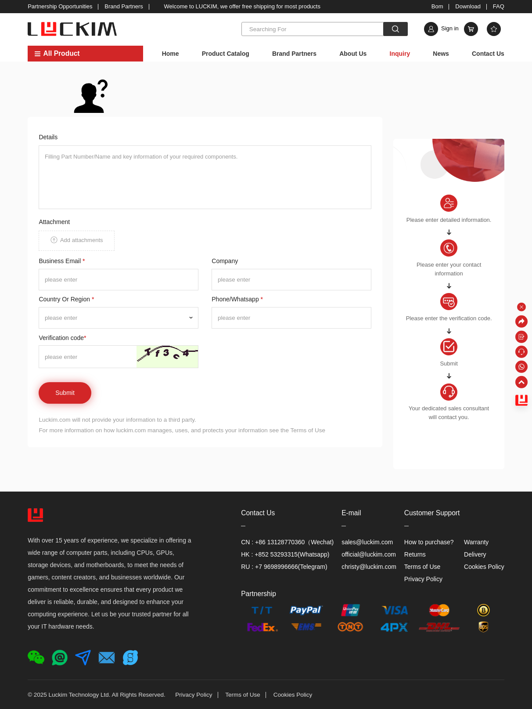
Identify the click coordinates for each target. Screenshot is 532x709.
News (441, 53)
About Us (353, 53)
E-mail (351, 513)
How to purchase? (429, 542)
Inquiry (400, 53)
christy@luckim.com (368, 566)
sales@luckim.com (367, 542)
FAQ (498, 6)
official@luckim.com (368, 554)
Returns (415, 554)
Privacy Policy (423, 578)
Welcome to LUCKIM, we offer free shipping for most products (242, 6)
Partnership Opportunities (60, 6)
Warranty (476, 542)
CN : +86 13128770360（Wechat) (287, 542)
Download (468, 6)
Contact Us (488, 53)
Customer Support (432, 513)
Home (170, 53)
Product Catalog (225, 53)
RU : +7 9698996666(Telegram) (284, 566)
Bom (437, 6)
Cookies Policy (484, 566)
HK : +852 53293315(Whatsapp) (285, 554)
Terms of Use (422, 566)
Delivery (475, 554)
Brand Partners (123, 6)
